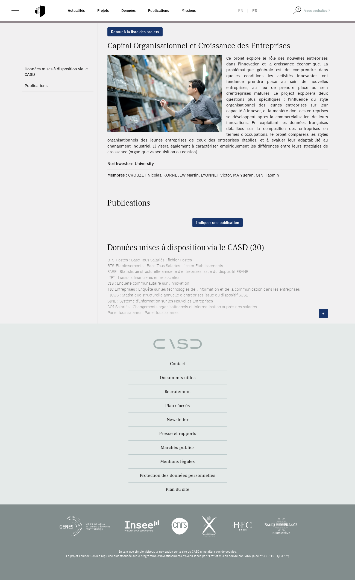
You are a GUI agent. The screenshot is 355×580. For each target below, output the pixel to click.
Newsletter (178, 420)
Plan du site (177, 489)
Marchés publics (178, 448)
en (240, 10)
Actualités (76, 10)
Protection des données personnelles (177, 475)
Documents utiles (178, 378)
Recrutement (178, 392)
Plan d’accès (177, 406)
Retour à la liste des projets (135, 31)
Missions (188, 10)
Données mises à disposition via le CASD (56, 71)
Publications (158, 10)
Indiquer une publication (217, 222)
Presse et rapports (177, 434)
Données (128, 10)
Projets (103, 10)
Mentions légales (177, 461)
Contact (177, 364)
